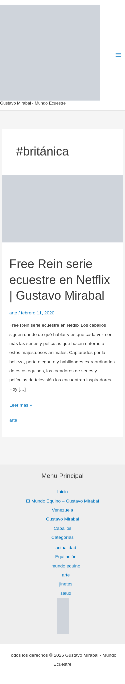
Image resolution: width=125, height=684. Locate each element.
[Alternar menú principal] (118, 55)
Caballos (62, 528)
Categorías (62, 537)
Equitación (66, 556)
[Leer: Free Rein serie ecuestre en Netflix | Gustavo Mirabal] (62, 208)
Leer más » (20, 404)
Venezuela (62, 510)
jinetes (66, 583)
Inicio (62, 491)
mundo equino (65, 565)
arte (13, 312)
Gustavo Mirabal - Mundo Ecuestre (33, 103)
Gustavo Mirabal (62, 518)
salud (65, 593)
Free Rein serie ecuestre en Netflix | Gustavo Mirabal (59, 279)
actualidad (65, 547)
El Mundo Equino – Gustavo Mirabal (62, 501)
